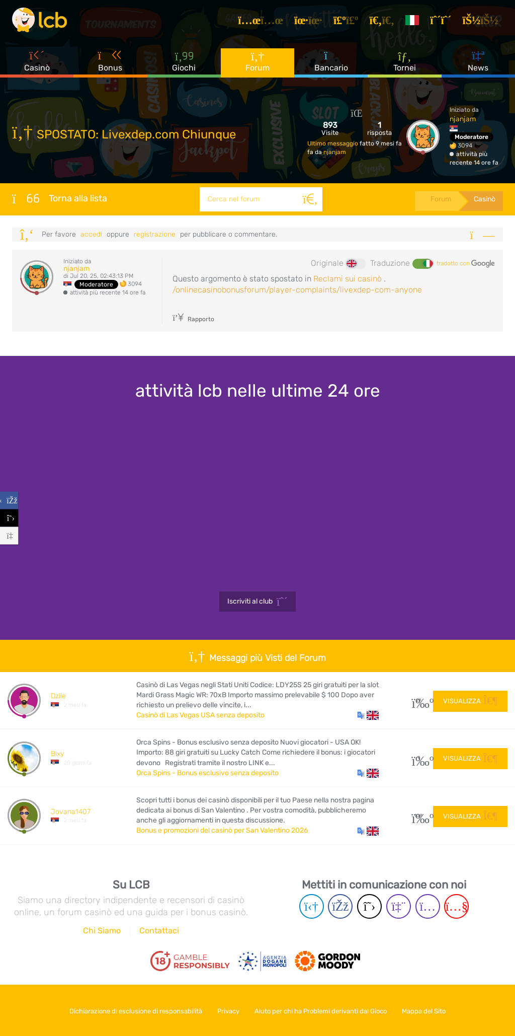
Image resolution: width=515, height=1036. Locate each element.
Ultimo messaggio (333, 143)
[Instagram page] (427, 906)
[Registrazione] (444, 22)
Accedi (91, 234)
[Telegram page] (311, 906)
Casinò (37, 65)
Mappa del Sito (429, 1010)
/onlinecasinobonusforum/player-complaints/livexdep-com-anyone (297, 289)
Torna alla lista (59, 198)
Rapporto (193, 319)
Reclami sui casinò (347, 278)
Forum (257, 65)
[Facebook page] (340, 906)
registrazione (155, 234)
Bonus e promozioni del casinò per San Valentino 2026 (222, 830)
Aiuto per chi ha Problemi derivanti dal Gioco (322, 1010)
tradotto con (466, 264)
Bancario (331, 65)
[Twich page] (398, 906)
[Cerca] (309, 199)
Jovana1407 (71, 811)
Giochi (184, 65)
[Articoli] (264, 22)
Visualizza (470, 700)
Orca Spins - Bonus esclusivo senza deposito (207, 773)
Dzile (58, 696)
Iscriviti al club (257, 602)
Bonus (110, 65)
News (478, 65)
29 (418, 700)
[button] (368, 715)
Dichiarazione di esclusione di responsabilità (130, 1010)
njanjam (334, 152)
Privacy (227, 1010)
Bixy (57, 754)
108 (418, 815)
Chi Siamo (102, 930)
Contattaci (159, 930)
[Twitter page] (369, 906)
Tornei (404, 65)
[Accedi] (483, 22)
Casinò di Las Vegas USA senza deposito (200, 715)
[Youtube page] (456, 906)
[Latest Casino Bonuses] (42, 22)
